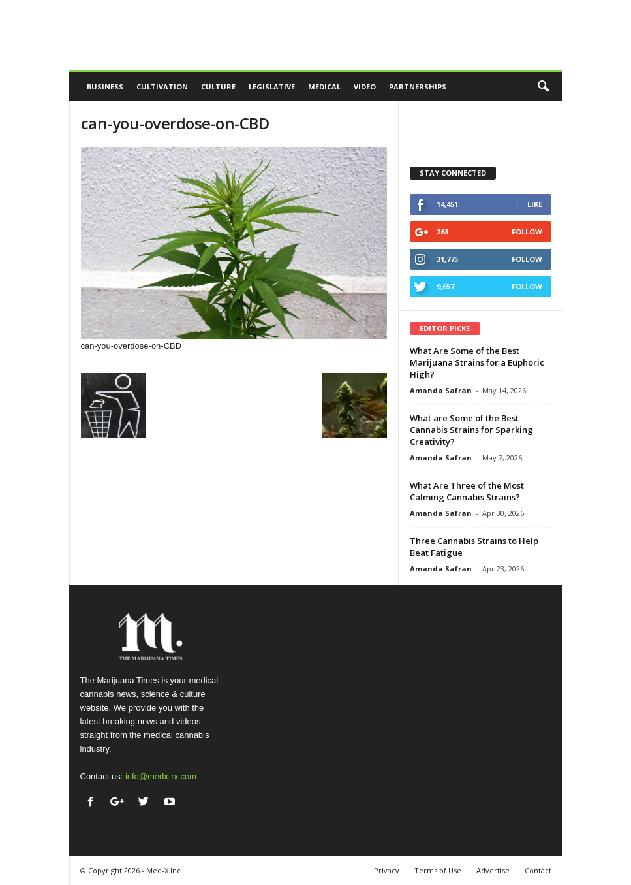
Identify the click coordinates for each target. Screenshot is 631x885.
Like (534, 204)
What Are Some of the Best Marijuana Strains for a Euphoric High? (477, 362)
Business (105, 86)
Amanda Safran (441, 390)
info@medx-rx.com (160, 776)
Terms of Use (437, 870)
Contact (538, 870)
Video (365, 86)
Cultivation (162, 86)
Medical (324, 86)
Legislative (272, 86)
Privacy (386, 870)
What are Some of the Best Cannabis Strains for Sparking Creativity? (471, 429)
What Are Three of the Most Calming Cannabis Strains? (467, 491)
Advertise (493, 870)
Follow (527, 231)
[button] (543, 86)
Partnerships (417, 86)
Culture (218, 86)
